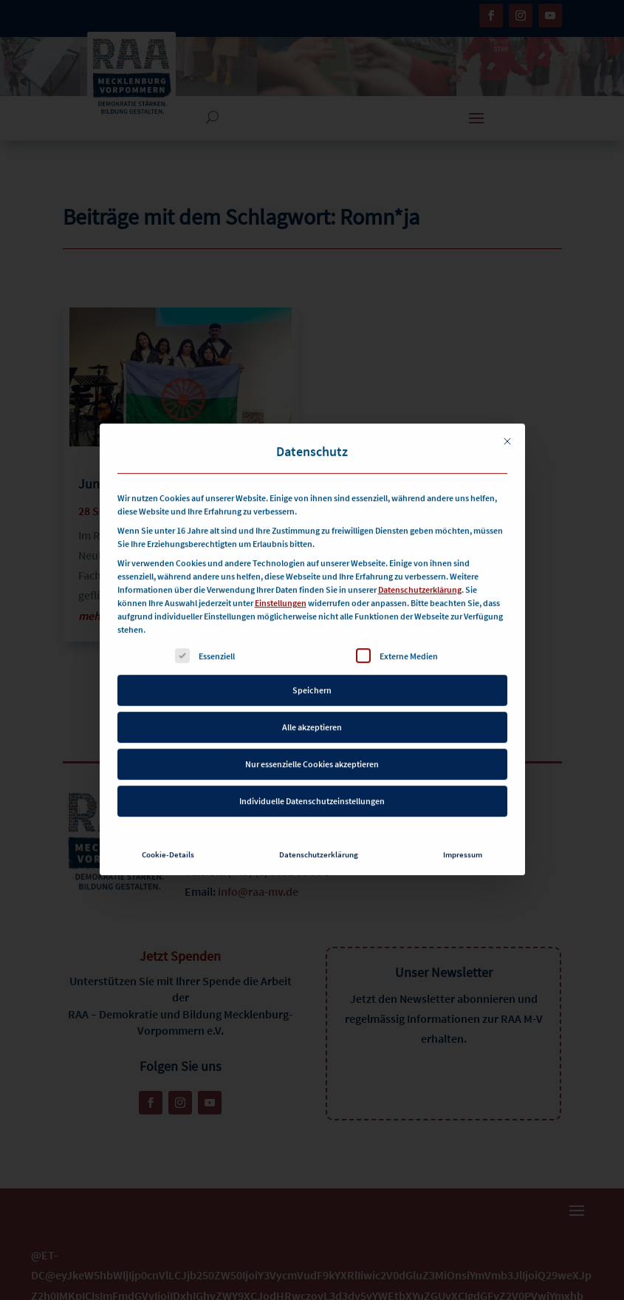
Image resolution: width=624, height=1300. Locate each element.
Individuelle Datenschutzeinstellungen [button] (312, 777)
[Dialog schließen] (507, 418)
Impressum (462, 832)
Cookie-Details (168, 832)
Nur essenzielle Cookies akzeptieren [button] (312, 740)
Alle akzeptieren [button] (312, 703)
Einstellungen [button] (280, 579)
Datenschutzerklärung (420, 566)
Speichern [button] (312, 667)
